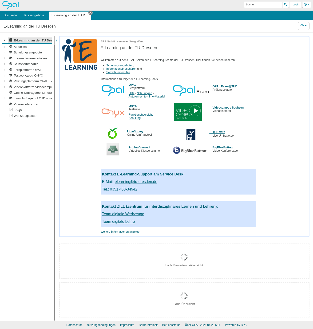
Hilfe (131, 93)
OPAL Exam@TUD (225, 86)
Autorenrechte (138, 96)
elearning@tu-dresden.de (136, 182)
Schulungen (144, 93)
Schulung (135, 118)
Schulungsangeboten (119, 65)
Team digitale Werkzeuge (123, 214)
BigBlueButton (223, 147)
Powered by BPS (236, 325)
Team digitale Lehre (118, 221)
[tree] (27, 77)
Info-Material (157, 96)
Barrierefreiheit (148, 325)
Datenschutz (74, 325)
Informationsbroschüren (121, 68)
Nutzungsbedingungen (101, 325)
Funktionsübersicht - (142, 114)
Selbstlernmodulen (118, 72)
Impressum (127, 325)
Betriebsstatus (171, 325)
